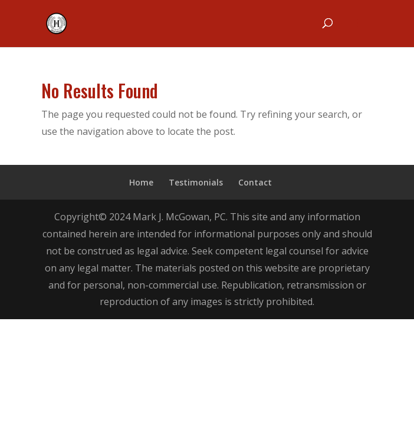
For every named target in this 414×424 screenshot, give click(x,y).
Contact (255, 182)
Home (141, 182)
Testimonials (196, 182)
